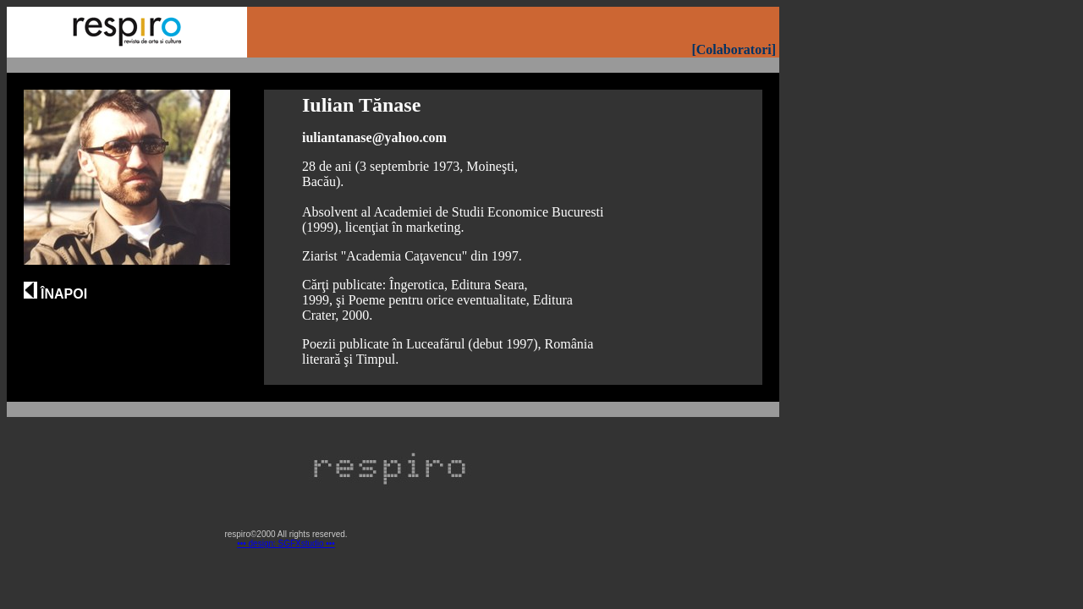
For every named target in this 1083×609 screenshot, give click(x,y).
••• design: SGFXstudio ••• (286, 543)
